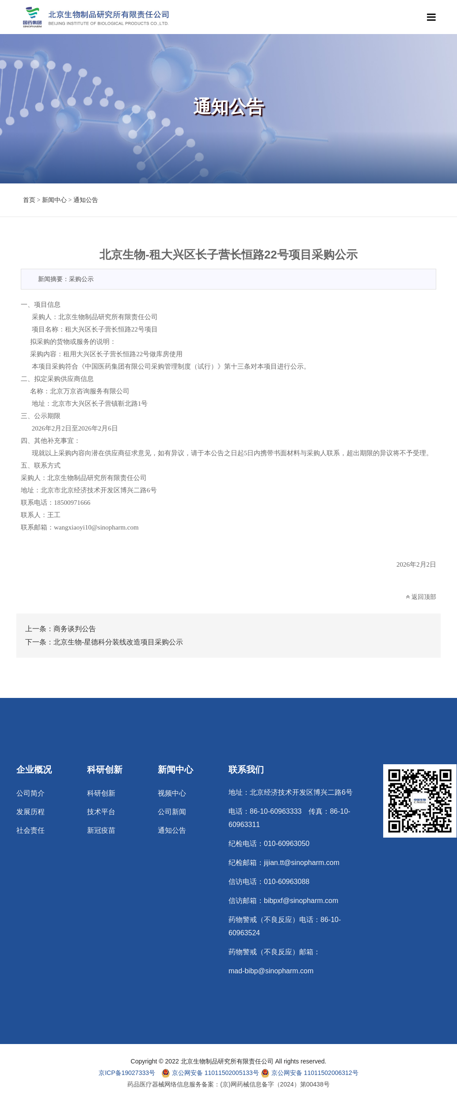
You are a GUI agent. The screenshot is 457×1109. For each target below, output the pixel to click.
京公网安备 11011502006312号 (309, 1073)
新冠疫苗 (101, 830)
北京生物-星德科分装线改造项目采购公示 (118, 642)
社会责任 (30, 830)
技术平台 (101, 812)
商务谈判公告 (74, 629)
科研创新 (101, 793)
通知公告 (85, 200)
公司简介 (30, 793)
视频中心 (172, 793)
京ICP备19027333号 (127, 1072)
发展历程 (30, 812)
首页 (29, 200)
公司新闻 (172, 812)
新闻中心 (54, 200)
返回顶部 (421, 596)
